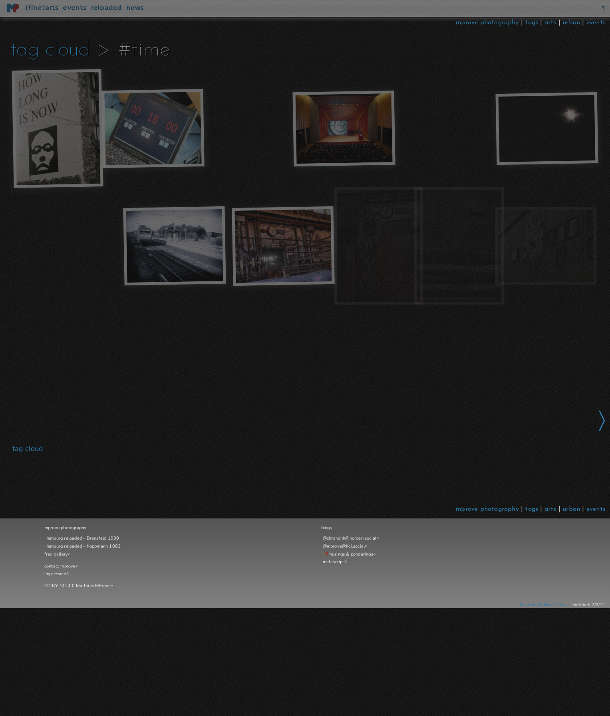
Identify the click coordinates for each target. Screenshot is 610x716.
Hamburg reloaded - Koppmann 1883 (82, 546)
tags (531, 23)
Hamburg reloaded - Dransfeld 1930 (81, 538)
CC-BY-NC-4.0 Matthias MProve (77, 586)
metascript (333, 562)
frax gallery (56, 554)
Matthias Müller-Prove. (543, 605)
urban (571, 23)
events (596, 23)
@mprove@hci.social (344, 546)
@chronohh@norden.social (350, 538)
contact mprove (60, 566)
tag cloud (50, 50)
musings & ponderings (350, 554)
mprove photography (488, 23)
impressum (55, 574)
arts (550, 23)
